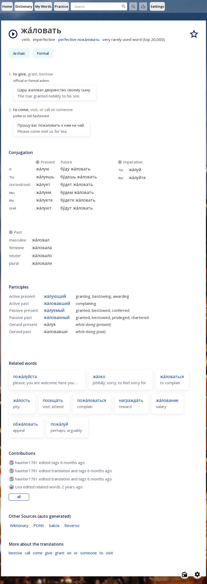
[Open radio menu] (184, 574)
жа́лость (21, 400)
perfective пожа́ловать (78, 39)
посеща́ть (53, 400)
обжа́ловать (25, 424)
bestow (15, 552)
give (48, 552)
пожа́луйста (25, 376)
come (37, 552)
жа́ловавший (57, 303)
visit (109, 552)
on (69, 552)
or (76, 552)
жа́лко (99, 376)
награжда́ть (131, 400)
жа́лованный (57, 317)
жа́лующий (55, 296)
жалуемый (54, 310)
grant (59, 552)
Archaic (19, 53)
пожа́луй (59, 424)
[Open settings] (197, 574)
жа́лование (167, 400)
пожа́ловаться (91, 400)
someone (88, 552)
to (101, 552)
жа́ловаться (172, 376)
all (19, 496)
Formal (43, 53)
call (27, 552)
